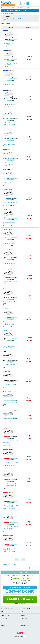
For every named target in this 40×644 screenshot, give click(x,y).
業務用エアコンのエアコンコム (7, 608)
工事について (3, 611)
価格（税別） (28, 27)
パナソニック (30, 18)
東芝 (14, 18)
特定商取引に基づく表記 (5, 628)
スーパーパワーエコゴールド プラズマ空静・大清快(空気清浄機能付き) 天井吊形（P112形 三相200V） (10, 485)
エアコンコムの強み (25, 611)
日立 (24, 18)
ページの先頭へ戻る (35, 568)
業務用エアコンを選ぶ (25, 608)
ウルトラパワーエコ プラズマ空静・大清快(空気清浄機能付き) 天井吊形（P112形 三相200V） (10, 528)
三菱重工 (5, 19)
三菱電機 (19, 18)
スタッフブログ (4, 618)
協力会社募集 (23, 622)
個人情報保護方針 (24, 625)
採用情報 (3, 625)
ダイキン (8, 18)
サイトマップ (23, 628)
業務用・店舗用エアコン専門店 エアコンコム (6, 2)
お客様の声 (23, 615)
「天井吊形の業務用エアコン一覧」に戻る (10, 564)
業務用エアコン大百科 (5, 615)
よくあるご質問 (24, 618)
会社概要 (3, 622)
